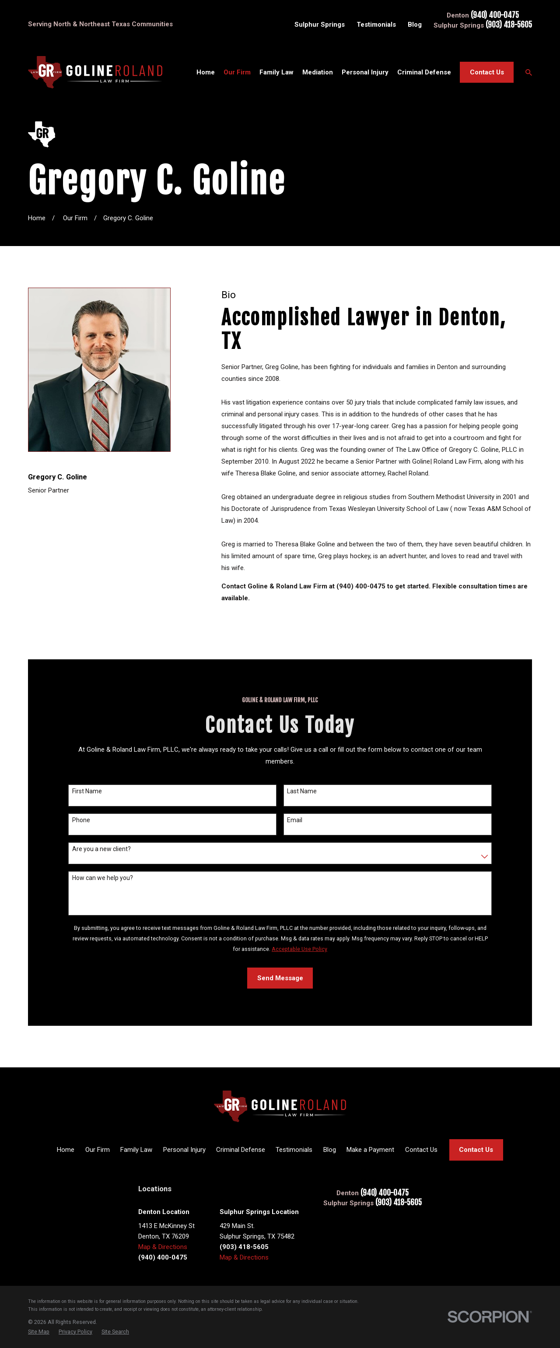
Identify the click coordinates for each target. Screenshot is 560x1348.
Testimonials (376, 24)
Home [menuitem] (205, 72)
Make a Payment (370, 1150)
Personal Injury (184, 1150)
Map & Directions (162, 1247)
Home (65, 1150)
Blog (415, 24)
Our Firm (97, 1150)
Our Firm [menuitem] (237, 72)
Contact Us (487, 72)
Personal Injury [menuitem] (365, 72)
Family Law (136, 1150)
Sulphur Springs (319, 24)
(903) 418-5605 (509, 25)
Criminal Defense (240, 1150)
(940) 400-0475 (495, 15)
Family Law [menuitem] (276, 72)
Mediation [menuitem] (317, 72)
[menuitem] (38, 1331)
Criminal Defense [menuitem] (424, 72)
